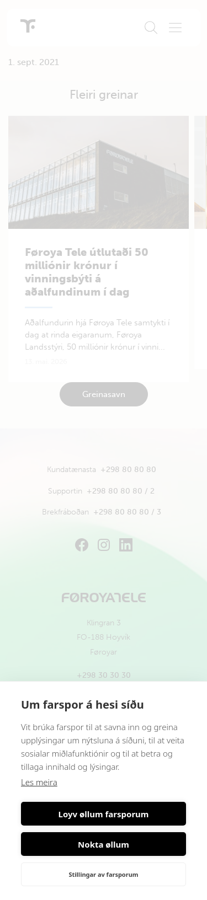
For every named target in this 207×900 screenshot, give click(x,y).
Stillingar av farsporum (103, 874)
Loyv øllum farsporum (104, 813)
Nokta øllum (103, 844)
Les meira (39, 782)
